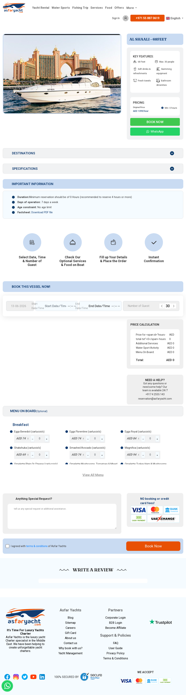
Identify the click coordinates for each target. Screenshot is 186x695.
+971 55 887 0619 (147, 18)
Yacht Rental (40, 7)
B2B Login (115, 622)
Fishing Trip (80, 7)
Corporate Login (115, 617)
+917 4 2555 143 (155, 394)
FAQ (115, 643)
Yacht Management (70, 653)
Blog (70, 617)
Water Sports (61, 7)
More (130, 8)
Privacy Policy (115, 653)
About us (70, 638)
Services (96, 7)
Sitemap (70, 622)
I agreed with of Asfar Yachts (38, 546)
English (173, 18)
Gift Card (70, 633)
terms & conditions (37, 546)
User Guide (116, 648)
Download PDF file (42, 212)
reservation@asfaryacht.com (155, 398)
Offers (119, 7)
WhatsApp (155, 131)
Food (108, 7)
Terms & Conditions (115, 658)
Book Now (155, 122)
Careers (71, 628)
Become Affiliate (115, 628)
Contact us (70, 643)
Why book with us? (70, 648)
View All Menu (93, 475)
